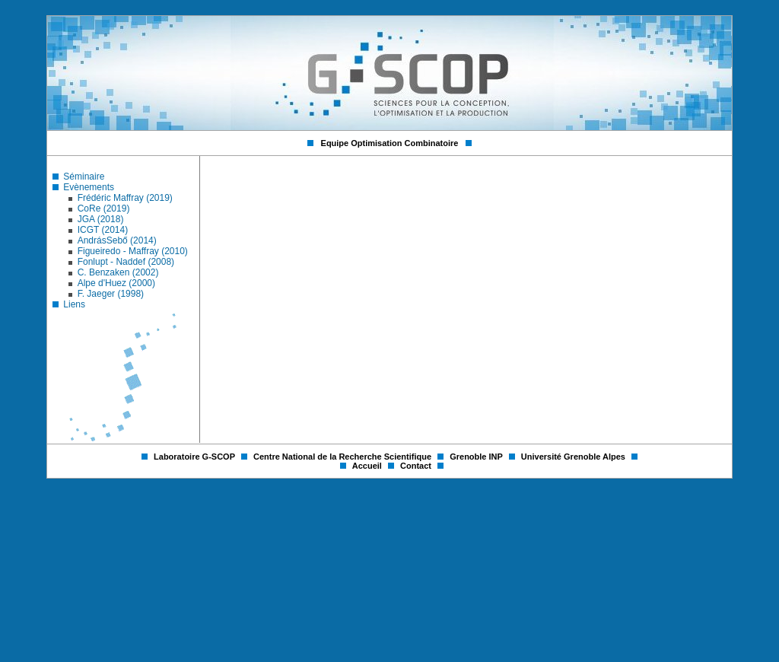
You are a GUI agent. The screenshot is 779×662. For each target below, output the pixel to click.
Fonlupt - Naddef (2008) (126, 261)
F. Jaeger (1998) (111, 293)
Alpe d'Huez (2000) (116, 283)
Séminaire (83, 176)
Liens (74, 304)
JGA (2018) (101, 219)
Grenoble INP (477, 456)
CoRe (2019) (104, 208)
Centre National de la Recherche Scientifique (343, 456)
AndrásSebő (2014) (117, 240)
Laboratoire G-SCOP (195, 456)
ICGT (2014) (103, 229)
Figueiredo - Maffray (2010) (133, 251)
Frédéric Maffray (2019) (125, 198)
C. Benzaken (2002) (118, 272)
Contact (417, 465)
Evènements (88, 187)
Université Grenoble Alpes (574, 456)
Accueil (368, 465)
